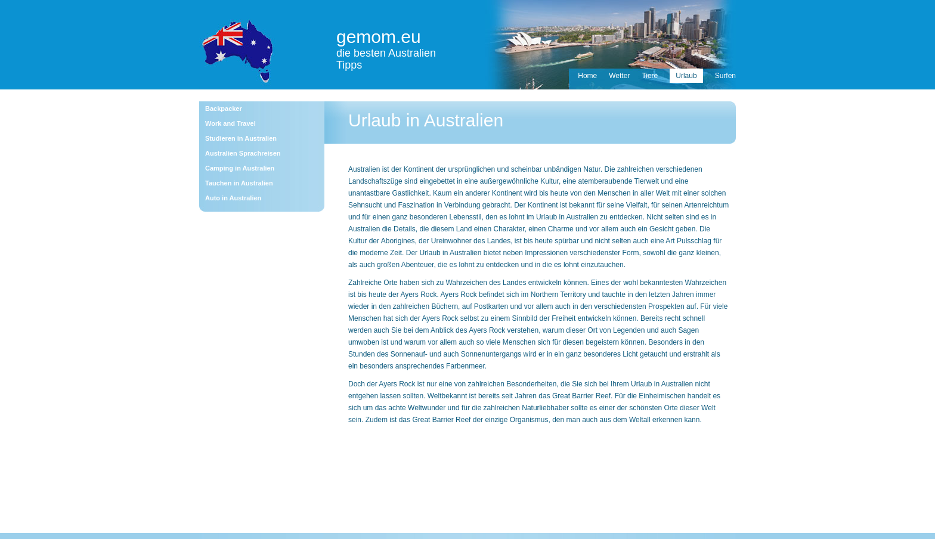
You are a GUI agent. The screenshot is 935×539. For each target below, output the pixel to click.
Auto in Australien (233, 198)
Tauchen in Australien (239, 183)
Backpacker (223, 108)
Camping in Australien (239, 168)
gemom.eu (378, 37)
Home (587, 76)
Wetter (619, 76)
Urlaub (686, 76)
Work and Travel (230, 123)
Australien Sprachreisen (243, 153)
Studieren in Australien (241, 138)
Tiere (650, 76)
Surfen (725, 76)
